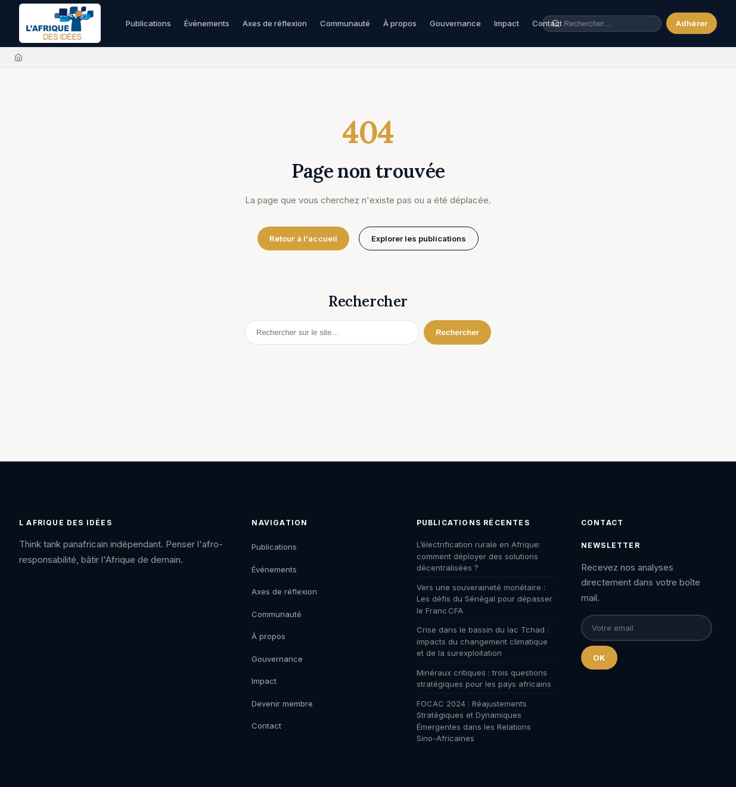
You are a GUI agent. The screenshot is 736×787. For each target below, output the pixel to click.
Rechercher (457, 332)
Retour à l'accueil (303, 238)
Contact (266, 725)
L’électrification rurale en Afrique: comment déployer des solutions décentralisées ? (479, 556)
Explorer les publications (418, 238)
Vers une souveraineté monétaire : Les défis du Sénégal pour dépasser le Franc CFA (484, 598)
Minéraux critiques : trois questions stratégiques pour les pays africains (484, 678)
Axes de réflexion (275, 23)
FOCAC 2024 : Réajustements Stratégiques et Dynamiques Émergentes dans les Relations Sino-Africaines (474, 721)
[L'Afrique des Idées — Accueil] (60, 23)
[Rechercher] (332, 332)
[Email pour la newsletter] (646, 628)
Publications (148, 23)
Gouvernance (455, 23)
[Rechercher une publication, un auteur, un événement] (608, 23)
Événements (206, 23)
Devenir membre (282, 703)
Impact (506, 23)
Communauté (345, 23)
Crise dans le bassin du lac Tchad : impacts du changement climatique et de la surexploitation (483, 641)
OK (599, 657)
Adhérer (691, 23)
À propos (400, 23)
